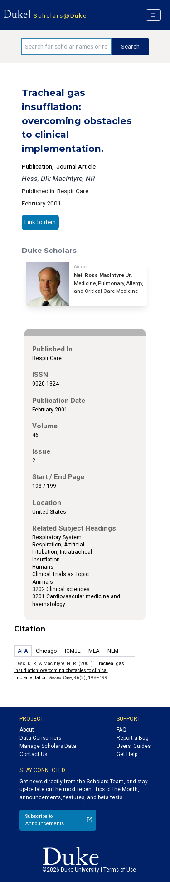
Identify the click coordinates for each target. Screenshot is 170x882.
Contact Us (33, 754)
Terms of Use (119, 870)
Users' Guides (134, 746)
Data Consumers (40, 738)
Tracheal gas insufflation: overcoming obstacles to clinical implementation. (69, 670)
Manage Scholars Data (47, 746)
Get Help (127, 754)
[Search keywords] (66, 46)
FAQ (121, 730)
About (26, 730)
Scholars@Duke (60, 15)
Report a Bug (133, 738)
